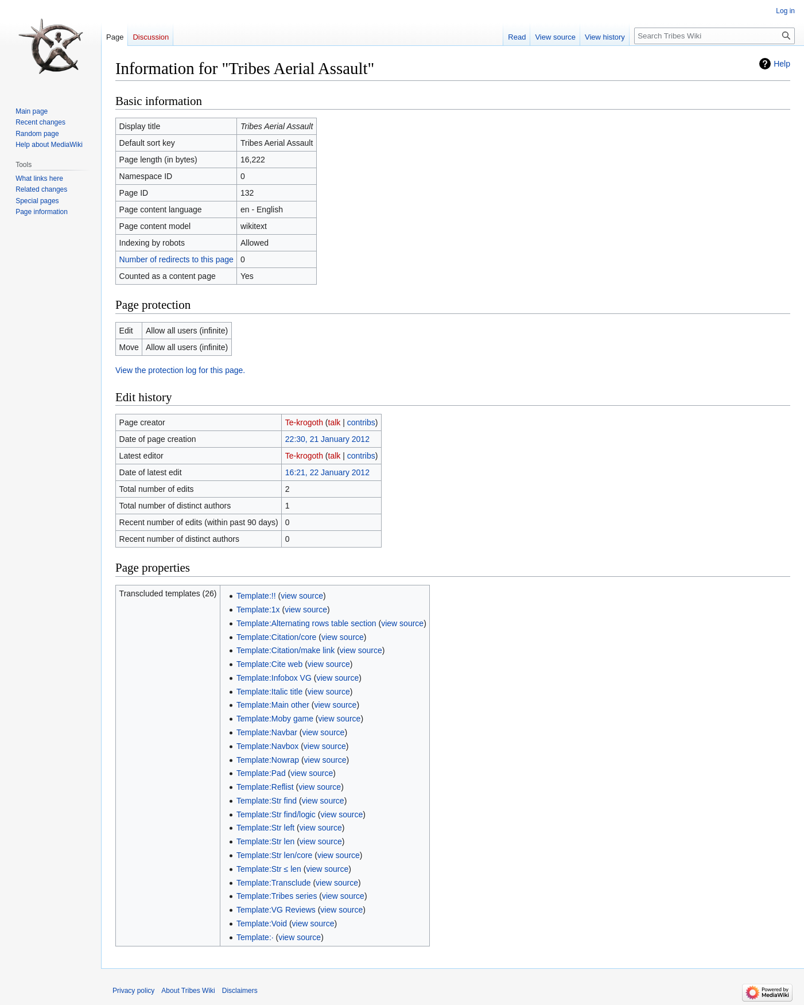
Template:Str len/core (274, 855)
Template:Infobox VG (274, 677)
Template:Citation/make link (285, 650)
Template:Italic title (269, 691)
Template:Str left (265, 827)
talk (334, 422)
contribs (361, 422)
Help (782, 63)
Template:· (255, 937)
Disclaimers (240, 991)
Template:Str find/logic (276, 814)
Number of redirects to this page (176, 259)
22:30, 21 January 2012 (327, 439)
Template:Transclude (273, 882)
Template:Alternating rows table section (306, 623)
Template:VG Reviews (276, 909)
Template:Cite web (269, 664)
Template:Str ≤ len (268, 869)
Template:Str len (265, 841)
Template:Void (261, 923)
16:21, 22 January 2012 (327, 472)
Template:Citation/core (276, 637)
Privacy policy (133, 991)
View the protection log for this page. (180, 370)
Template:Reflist (265, 786)
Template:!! (255, 595)
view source (302, 595)
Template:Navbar (266, 732)
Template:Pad (261, 773)
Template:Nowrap (267, 760)
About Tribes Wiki (188, 991)
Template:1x (257, 609)
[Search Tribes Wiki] (714, 36)
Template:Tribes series (276, 896)
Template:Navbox (267, 746)
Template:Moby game (274, 718)
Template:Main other (272, 704)
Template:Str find (266, 800)
